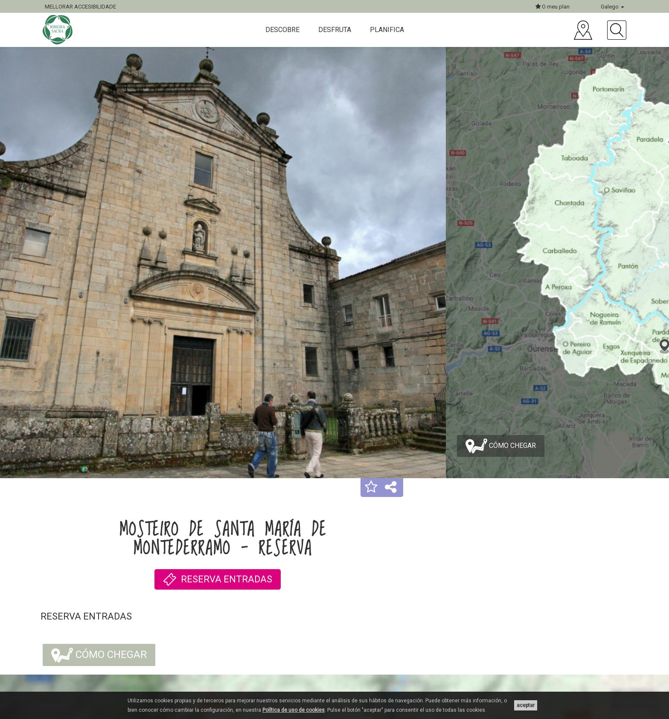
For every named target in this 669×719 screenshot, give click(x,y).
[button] (371, 487)
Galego (612, 6)
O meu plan (552, 6)
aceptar (526, 705)
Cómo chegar (500, 445)
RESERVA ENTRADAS (217, 579)
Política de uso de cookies (293, 710)
